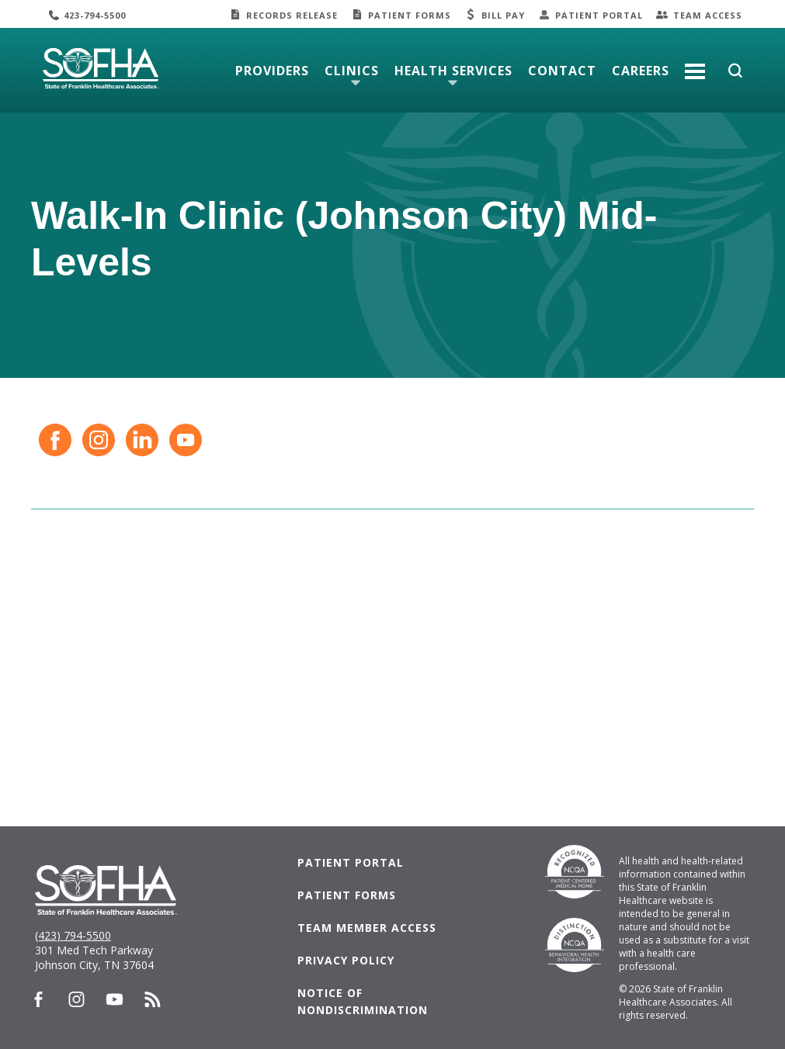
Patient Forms (409, 15)
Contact (562, 70)
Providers (272, 70)
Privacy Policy (345, 960)
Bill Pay (503, 15)
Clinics (352, 70)
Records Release (292, 15)
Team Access (707, 15)
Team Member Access (366, 927)
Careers (640, 70)
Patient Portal (599, 15)
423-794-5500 (95, 15)
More (695, 65)
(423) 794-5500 (73, 935)
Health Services (453, 70)
